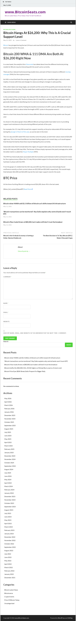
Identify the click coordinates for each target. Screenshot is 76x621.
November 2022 (9, 540)
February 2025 (9, 449)
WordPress (61, 618)
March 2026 (8, 405)
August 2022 (8, 550)
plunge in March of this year (20, 132)
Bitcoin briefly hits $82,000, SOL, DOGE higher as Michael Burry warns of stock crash (33, 368)
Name (6, 303)
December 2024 (9, 456)
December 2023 (9, 496)
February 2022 (9, 571)
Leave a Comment (21, 40)
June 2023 (7, 517)
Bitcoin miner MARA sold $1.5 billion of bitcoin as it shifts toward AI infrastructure (34, 203)
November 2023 (9, 500)
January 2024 (9, 493)
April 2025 (8, 442)
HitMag (70, 618)
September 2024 (10, 466)
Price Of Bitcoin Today (11, 600)
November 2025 (9, 419)
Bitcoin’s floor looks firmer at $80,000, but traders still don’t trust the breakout (32, 222)
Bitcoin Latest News (9, 29)
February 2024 (9, 490)
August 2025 (8, 429)
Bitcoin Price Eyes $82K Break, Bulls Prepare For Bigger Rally (24, 371)
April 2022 (8, 564)
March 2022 (8, 567)
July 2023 (7, 513)
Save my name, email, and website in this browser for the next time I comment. (34, 333)
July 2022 (7, 554)
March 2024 (8, 486)
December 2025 (9, 415)
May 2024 (7, 479)
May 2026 (7, 398)
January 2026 (9, 412)
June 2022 (7, 557)
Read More (27, 189)
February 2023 (9, 530)
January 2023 (9, 534)
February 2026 (9, 408)
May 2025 (7, 439)
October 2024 (9, 463)
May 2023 (7, 520)
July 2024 (7, 473)
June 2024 (7, 476)
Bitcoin (5, 45)
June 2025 (7, 436)
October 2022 (9, 544)
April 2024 (8, 483)
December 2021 (9, 577)
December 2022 (9, 537)
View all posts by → (24, 251)
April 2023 (8, 523)
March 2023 (8, 527)
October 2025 (9, 422)
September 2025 (10, 425)
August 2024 (8, 469)
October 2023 (9, 503)
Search (5, 341)
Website (6, 321)
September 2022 (10, 547)
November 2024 (9, 459)
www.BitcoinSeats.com (25, 12)
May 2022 (7, 561)
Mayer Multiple (28, 152)
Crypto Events (9, 597)
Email (6, 312)
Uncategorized (9, 603)
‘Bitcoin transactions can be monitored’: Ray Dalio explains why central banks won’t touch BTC (36, 361)
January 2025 (9, 452)
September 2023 (10, 506)
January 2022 (9, 574)
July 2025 (7, 432)
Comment (7, 277)
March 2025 (8, 446)
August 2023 (8, 510)
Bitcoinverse (8, 593)
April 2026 (8, 402)
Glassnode (29, 64)
